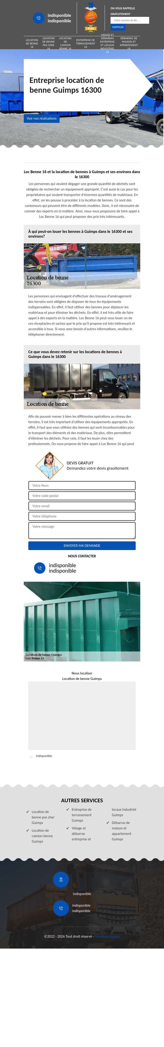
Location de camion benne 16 (65, 43)
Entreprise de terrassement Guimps (82, 815)
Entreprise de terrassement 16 (85, 44)
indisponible (59, 15)
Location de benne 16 (32, 44)
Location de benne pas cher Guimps (43, 817)
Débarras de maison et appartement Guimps (121, 831)
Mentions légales (107, 936)
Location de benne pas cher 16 (48, 43)
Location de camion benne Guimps (42, 836)
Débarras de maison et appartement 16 (129, 43)
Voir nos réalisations (42, 118)
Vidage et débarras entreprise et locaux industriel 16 (107, 43)
